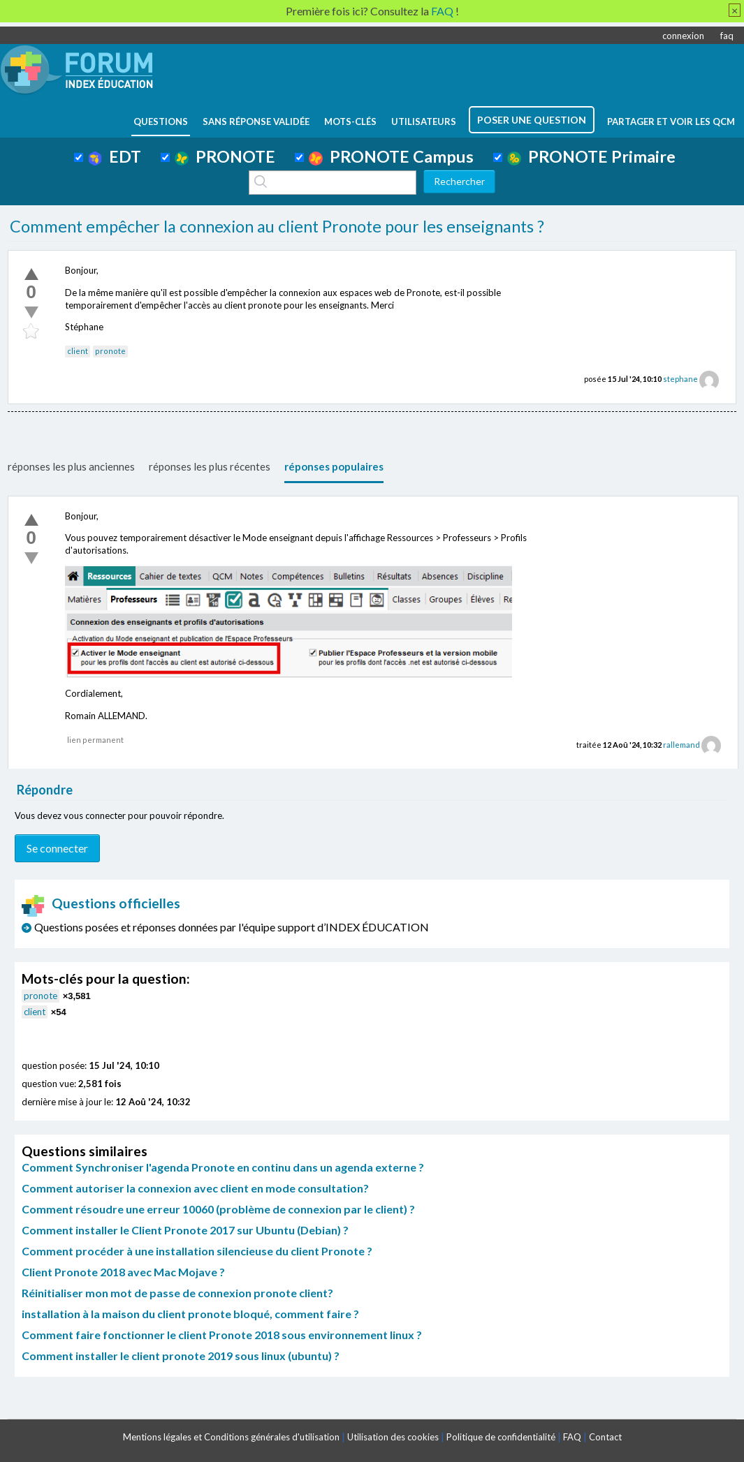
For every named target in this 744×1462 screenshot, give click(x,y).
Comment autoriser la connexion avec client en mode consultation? (195, 1188)
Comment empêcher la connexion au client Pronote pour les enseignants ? (277, 226)
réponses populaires (334, 466)
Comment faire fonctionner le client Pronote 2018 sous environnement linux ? (222, 1334)
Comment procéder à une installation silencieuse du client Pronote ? (197, 1250)
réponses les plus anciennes (71, 466)
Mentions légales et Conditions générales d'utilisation (231, 1436)
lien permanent (95, 739)
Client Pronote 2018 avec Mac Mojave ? (123, 1271)
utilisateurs (423, 121)
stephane (680, 378)
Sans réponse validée (256, 121)
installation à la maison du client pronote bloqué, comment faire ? (190, 1313)
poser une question (531, 120)
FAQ (572, 1436)
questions (160, 121)
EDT (115, 156)
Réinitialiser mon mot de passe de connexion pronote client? (177, 1292)
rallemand (681, 744)
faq (727, 35)
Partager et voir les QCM (671, 121)
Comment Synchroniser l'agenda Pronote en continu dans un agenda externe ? (223, 1167)
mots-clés (350, 121)
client (77, 350)
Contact (605, 1436)
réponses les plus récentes (209, 466)
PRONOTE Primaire (591, 156)
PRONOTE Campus (391, 156)
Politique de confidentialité (500, 1436)
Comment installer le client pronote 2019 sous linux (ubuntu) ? (181, 1355)
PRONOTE (225, 156)
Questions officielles (101, 903)
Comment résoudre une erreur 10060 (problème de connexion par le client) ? (218, 1209)
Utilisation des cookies (393, 1436)
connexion (683, 35)
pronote (110, 350)
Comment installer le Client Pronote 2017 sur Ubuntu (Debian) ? (185, 1229)
